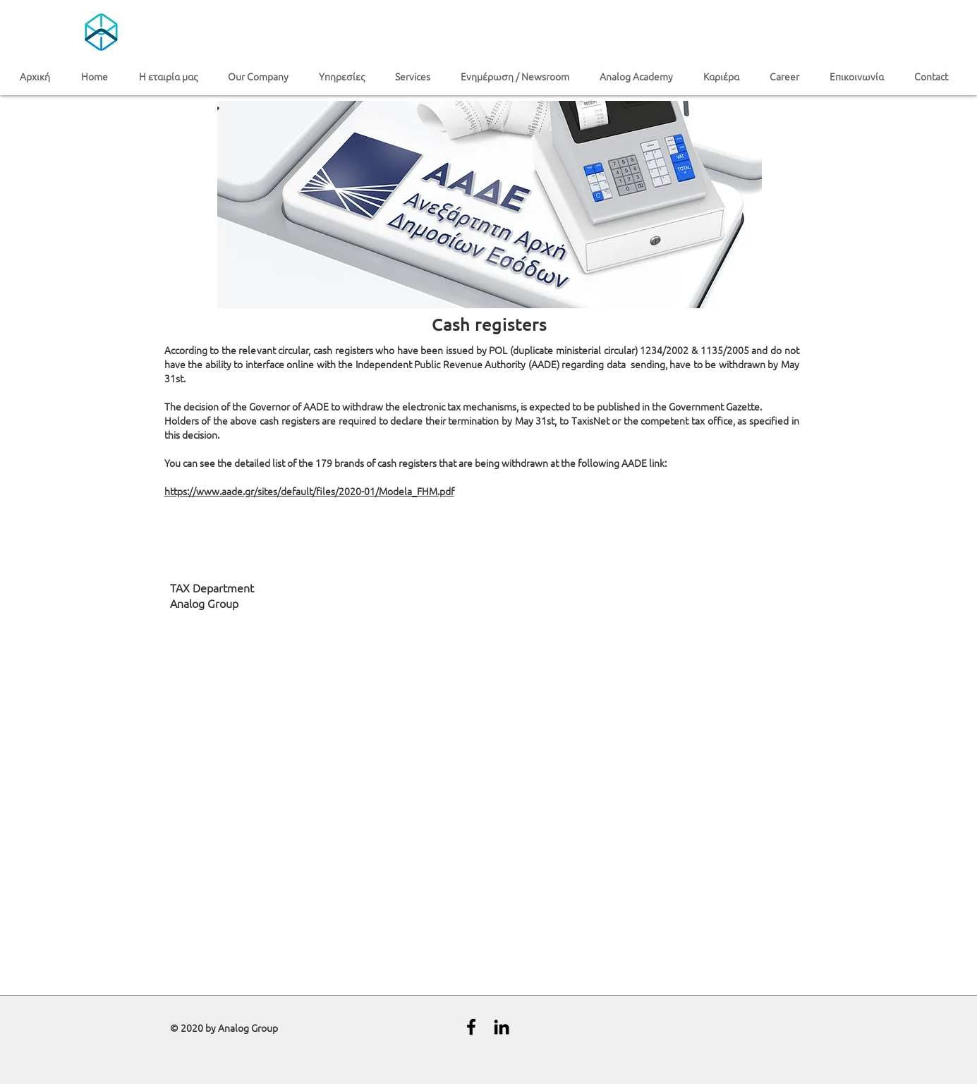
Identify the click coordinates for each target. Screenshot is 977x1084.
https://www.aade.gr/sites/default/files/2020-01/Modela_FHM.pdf (309, 491)
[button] (172, 76)
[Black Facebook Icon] (471, 1026)
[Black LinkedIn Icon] (501, 1026)
